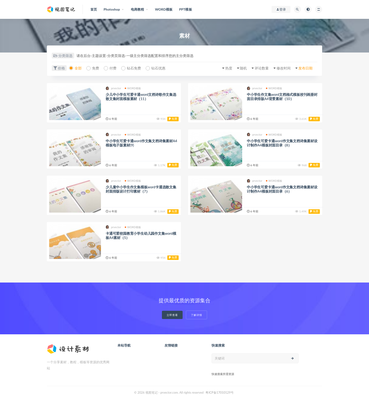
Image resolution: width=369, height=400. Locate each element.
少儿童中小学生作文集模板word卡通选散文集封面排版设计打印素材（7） (141, 189)
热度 (228, 68)
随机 (243, 68)
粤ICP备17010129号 (219, 392)
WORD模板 (133, 88)
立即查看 (172, 314)
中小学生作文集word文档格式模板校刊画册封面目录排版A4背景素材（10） (282, 96)
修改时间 (284, 68)
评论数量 (262, 68)
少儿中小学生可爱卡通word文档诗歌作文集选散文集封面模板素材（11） (141, 96)
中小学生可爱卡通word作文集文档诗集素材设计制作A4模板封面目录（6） (282, 189)
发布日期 (305, 68)
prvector (113, 88)
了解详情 (196, 314)
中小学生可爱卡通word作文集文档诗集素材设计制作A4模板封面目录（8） (282, 143)
